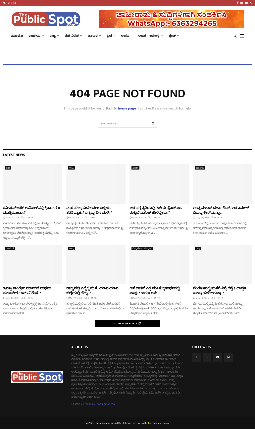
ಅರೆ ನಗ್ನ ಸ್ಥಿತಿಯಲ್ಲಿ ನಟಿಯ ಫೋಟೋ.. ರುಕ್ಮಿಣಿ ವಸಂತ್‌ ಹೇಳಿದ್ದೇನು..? (155, 210)
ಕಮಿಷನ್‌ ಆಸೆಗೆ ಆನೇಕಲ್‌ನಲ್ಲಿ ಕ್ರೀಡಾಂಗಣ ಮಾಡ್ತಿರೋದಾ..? (31, 210)
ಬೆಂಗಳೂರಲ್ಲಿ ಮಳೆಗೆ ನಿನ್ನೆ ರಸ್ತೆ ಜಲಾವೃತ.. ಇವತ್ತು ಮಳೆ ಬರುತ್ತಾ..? (220, 290)
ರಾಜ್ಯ (53, 35)
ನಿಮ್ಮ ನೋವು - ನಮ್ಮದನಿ (142, 248)
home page (127, 108)
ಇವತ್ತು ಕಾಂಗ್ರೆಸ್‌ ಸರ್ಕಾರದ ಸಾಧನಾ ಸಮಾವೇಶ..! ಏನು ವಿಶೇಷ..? (27, 290)
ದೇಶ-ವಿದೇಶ (72, 35)
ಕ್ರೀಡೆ (109, 35)
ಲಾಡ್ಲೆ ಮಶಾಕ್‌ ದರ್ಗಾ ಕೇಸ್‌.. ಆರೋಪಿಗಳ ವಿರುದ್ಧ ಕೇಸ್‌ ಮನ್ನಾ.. (221, 210)
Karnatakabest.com (158, 423)
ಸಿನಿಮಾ (135, 168)
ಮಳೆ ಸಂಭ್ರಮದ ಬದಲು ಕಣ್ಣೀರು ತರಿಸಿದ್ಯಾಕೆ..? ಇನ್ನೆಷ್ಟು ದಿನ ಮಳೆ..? (89, 210)
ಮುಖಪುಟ (17, 35)
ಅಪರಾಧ (93, 35)
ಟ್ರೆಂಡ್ (172, 35)
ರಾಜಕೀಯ (34, 35)
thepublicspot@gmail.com (100, 404)
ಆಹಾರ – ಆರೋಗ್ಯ (148, 35)
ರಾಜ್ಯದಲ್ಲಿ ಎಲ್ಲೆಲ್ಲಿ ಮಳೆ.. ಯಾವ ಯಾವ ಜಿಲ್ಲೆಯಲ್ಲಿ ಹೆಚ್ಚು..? (92, 290)
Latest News (14, 155)
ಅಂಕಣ (125, 35)
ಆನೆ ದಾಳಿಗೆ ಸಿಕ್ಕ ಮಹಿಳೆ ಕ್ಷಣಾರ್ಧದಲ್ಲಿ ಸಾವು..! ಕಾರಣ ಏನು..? (154, 290)
